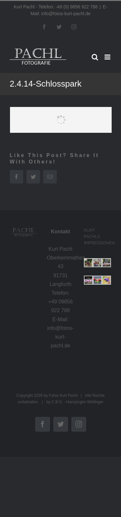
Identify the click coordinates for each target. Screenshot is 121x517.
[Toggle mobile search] (95, 57)
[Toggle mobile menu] (108, 57)
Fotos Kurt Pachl (63, 395)
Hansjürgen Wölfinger (84, 402)
